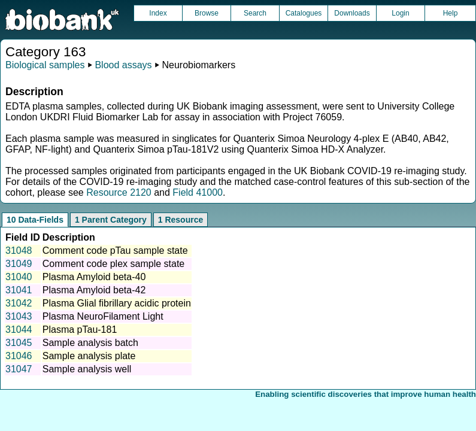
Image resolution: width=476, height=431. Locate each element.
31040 (18, 277)
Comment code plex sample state (113, 264)
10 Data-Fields (35, 219)
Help (450, 13)
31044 (18, 329)
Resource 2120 (118, 192)
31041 (18, 290)
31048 (18, 250)
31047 (18, 369)
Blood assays (123, 65)
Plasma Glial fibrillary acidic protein (117, 303)
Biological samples (45, 65)
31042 (18, 303)
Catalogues (304, 13)
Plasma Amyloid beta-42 (94, 290)
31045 (18, 343)
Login (400, 13)
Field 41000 (197, 192)
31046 (18, 356)
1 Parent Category (111, 219)
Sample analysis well (87, 369)
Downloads (351, 13)
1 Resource (180, 219)
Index (157, 13)
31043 (18, 316)
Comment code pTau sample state (115, 250)
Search (255, 13)
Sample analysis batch (90, 343)
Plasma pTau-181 (80, 329)
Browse (207, 13)
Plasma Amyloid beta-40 (94, 277)
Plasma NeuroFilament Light (103, 316)
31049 (18, 264)
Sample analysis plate (89, 356)
